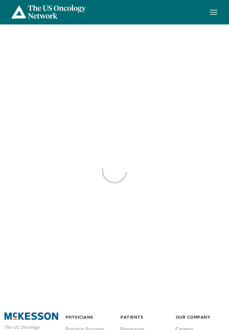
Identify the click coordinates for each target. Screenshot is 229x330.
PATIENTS (131, 317)
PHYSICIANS (79, 317)
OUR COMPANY (193, 317)
